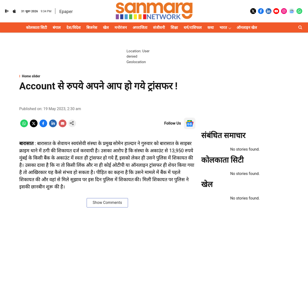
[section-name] (107, 76)
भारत (223, 27)
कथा (210, 27)
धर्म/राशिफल (193, 27)
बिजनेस (91, 27)
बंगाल (57, 27)
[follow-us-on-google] (189, 123)
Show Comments (107, 202)
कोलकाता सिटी (36, 27)
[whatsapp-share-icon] (24, 126)
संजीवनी (159, 27)
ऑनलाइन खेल (247, 27)
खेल (106, 27)
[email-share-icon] (62, 126)
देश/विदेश (73, 27)
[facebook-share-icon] (43, 126)
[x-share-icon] (34, 126)
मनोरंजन (121, 27)
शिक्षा (174, 27)
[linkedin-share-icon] (53, 126)
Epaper (66, 11)
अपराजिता (140, 27)
